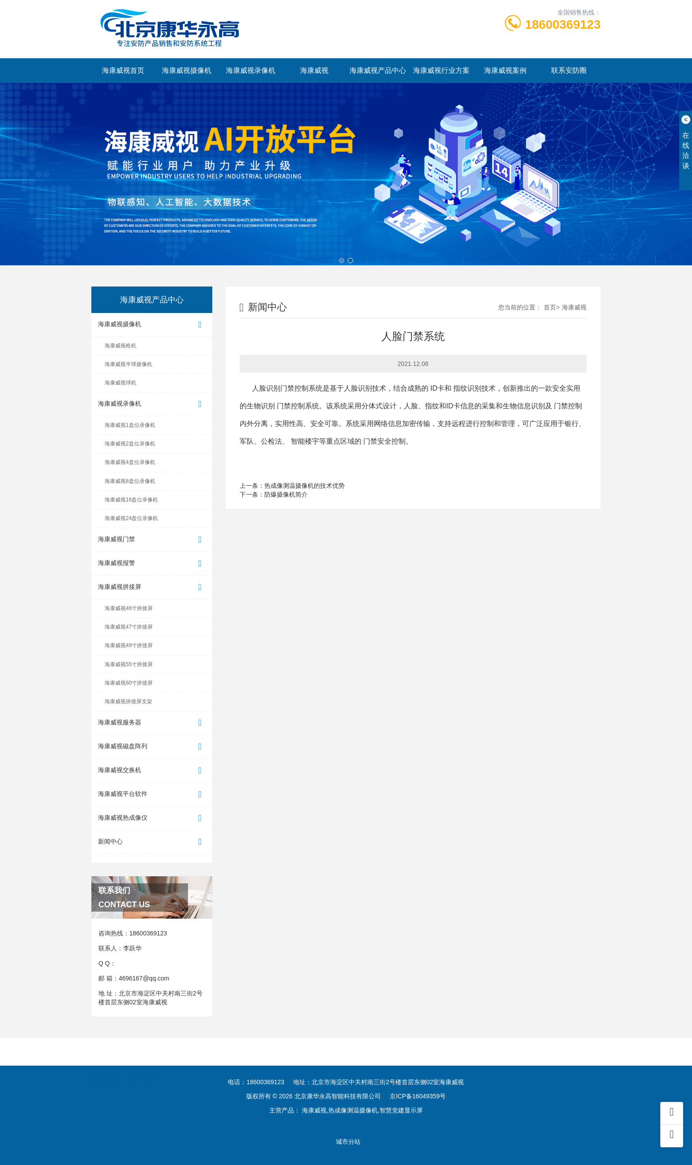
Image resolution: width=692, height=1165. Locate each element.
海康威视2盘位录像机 (130, 444)
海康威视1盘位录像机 (130, 425)
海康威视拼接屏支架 (128, 701)
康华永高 (143, 1067)
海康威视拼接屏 (152, 587)
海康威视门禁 (152, 540)
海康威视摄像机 (186, 70)
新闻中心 (152, 842)
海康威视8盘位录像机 (130, 481)
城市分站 (348, 1141)
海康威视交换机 (152, 770)
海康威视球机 (120, 383)
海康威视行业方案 (441, 70)
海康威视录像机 (250, 70)
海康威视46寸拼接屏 (129, 608)
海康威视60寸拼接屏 (129, 683)
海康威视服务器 (152, 723)
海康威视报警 (152, 563)
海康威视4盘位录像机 (130, 462)
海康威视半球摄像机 (128, 364)
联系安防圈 (569, 70)
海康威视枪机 (120, 346)
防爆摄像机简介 (286, 494)
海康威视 (314, 70)
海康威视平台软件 (152, 794)
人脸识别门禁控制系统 (287, 388)
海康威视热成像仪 (152, 818)
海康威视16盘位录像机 (131, 500)
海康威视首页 (123, 70)
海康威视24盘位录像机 (131, 518)
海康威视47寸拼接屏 (129, 627)
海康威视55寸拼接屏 (129, 664)
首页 (550, 307)
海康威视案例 (505, 70)
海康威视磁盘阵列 (152, 747)
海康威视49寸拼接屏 (129, 645)
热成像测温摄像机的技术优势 (304, 485)
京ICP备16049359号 (418, 1096)
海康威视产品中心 (378, 70)
